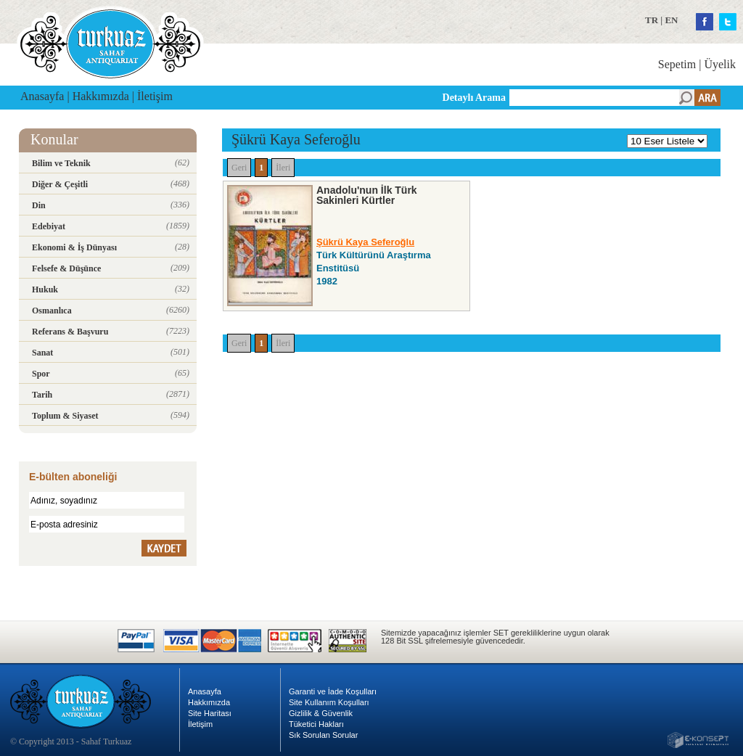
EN (671, 20)
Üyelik (720, 64)
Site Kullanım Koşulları (329, 702)
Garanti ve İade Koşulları (333, 691)
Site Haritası (209, 713)
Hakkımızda (101, 96)
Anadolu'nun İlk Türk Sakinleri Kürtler (366, 195)
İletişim (155, 96)
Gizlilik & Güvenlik (321, 713)
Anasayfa (42, 96)
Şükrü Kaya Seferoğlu (365, 242)
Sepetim (677, 64)
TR (651, 20)
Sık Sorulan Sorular (323, 735)
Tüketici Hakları (316, 724)
